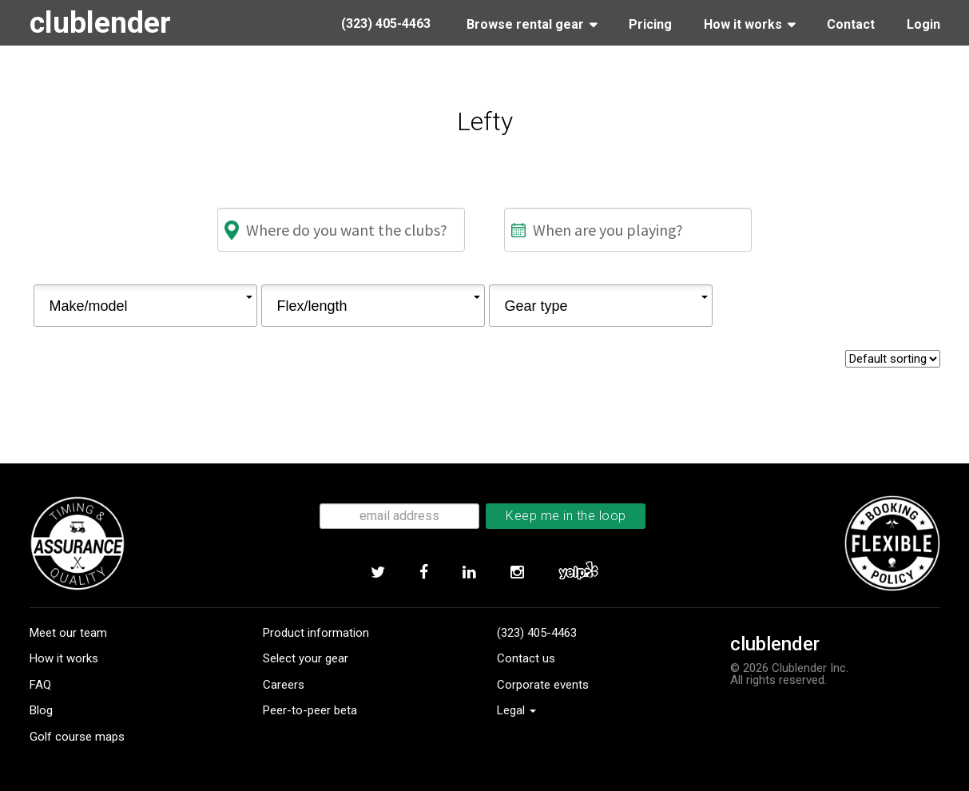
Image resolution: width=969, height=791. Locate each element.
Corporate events (543, 685)
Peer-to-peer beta (310, 710)
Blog (41, 710)
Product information (316, 633)
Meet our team (68, 633)
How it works (64, 658)
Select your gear (305, 658)
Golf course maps (77, 736)
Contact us (526, 658)
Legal (516, 710)
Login (923, 24)
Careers (283, 685)
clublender (101, 22)
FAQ (40, 685)
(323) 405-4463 (537, 633)
